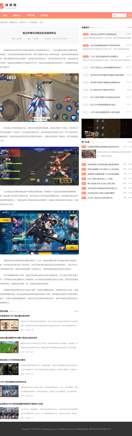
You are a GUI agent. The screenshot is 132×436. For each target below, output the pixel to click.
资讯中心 (17, 15)
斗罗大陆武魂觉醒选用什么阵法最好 (105, 112)
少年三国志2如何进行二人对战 (100, 179)
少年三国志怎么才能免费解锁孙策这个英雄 (108, 67)
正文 (41, 22)
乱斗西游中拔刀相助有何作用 (102, 90)
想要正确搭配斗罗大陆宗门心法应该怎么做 (105, 169)
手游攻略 (33, 22)
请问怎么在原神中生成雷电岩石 (103, 34)
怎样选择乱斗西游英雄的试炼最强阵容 (103, 164)
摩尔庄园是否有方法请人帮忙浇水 (101, 183)
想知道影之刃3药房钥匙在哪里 (12, 360)
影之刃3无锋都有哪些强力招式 (103, 105)
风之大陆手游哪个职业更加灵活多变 (105, 97)
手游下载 (31, 15)
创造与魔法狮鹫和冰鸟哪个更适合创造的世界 (18, 338)
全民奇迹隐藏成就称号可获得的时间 (105, 45)
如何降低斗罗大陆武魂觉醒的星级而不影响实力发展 (21, 404)
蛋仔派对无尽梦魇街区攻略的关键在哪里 (107, 75)
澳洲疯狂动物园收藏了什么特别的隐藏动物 (105, 174)
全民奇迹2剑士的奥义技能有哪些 (100, 193)
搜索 (129, 15)
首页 (5, 15)
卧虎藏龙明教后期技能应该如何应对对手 (104, 147)
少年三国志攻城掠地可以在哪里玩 (104, 56)
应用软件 (44, 15)
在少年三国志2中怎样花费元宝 (100, 198)
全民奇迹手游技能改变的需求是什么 (102, 188)
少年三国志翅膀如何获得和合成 (13, 382)
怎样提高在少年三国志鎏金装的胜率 (15, 316)
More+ (76, 311)
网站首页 (13, 22)
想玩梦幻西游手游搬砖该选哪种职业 (105, 82)
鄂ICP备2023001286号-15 (99, 429)
